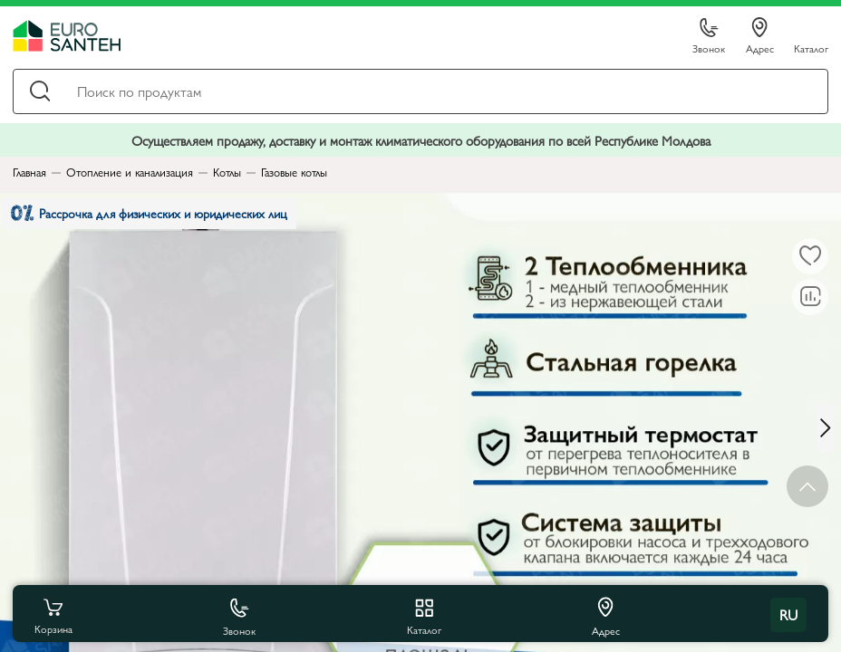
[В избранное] (810, 256)
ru (788, 614)
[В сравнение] (810, 297)
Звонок (708, 36)
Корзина (53, 615)
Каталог (811, 47)
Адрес (760, 36)
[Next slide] (828, 428)
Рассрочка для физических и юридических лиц (161, 216)
